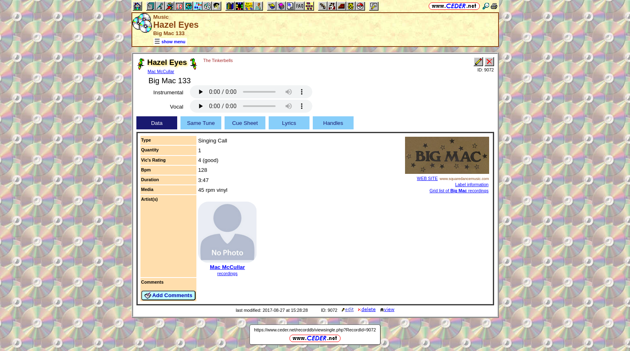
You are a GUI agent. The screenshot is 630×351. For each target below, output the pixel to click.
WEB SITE (427, 178)
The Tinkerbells (218, 60)
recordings (227, 273)
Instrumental (168, 92)
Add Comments (169, 295)
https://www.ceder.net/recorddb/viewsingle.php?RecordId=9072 (315, 329)
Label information (472, 184)
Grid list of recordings (459, 190)
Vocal (176, 107)
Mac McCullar (161, 71)
